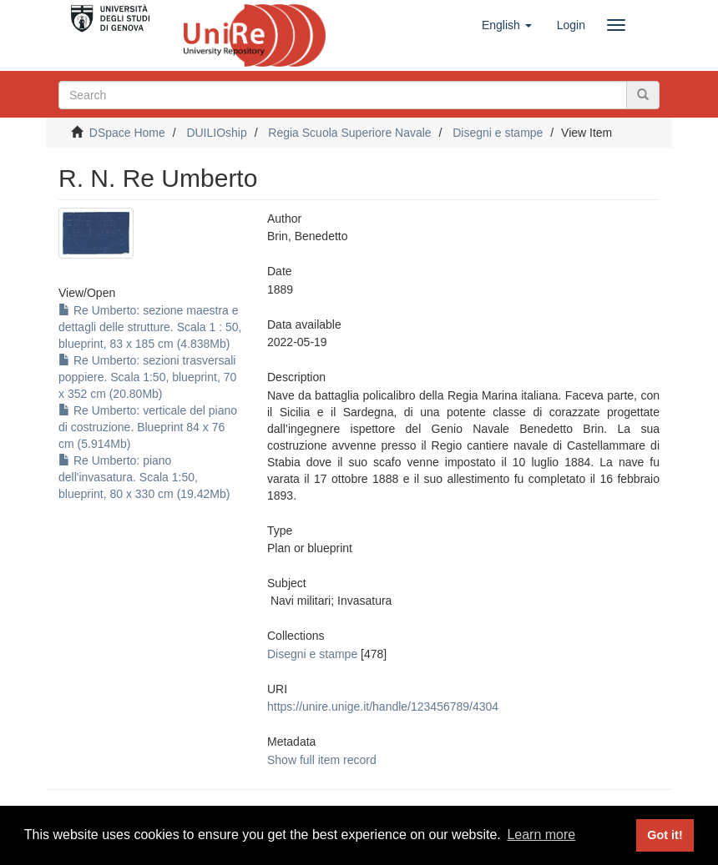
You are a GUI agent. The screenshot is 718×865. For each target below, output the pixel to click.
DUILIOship (216, 132)
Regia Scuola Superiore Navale (349, 132)
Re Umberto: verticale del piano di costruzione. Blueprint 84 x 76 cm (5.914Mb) (147, 427)
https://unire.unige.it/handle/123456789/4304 (382, 706)
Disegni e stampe (498, 132)
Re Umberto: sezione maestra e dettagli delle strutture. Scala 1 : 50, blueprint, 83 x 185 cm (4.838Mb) (149, 327)
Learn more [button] (541, 834)
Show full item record (322, 760)
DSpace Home (127, 132)
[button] (506, 25)
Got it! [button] (664, 835)
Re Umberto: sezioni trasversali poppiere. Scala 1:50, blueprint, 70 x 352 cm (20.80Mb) (147, 377)
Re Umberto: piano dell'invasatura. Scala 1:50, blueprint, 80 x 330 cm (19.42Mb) (144, 477)
